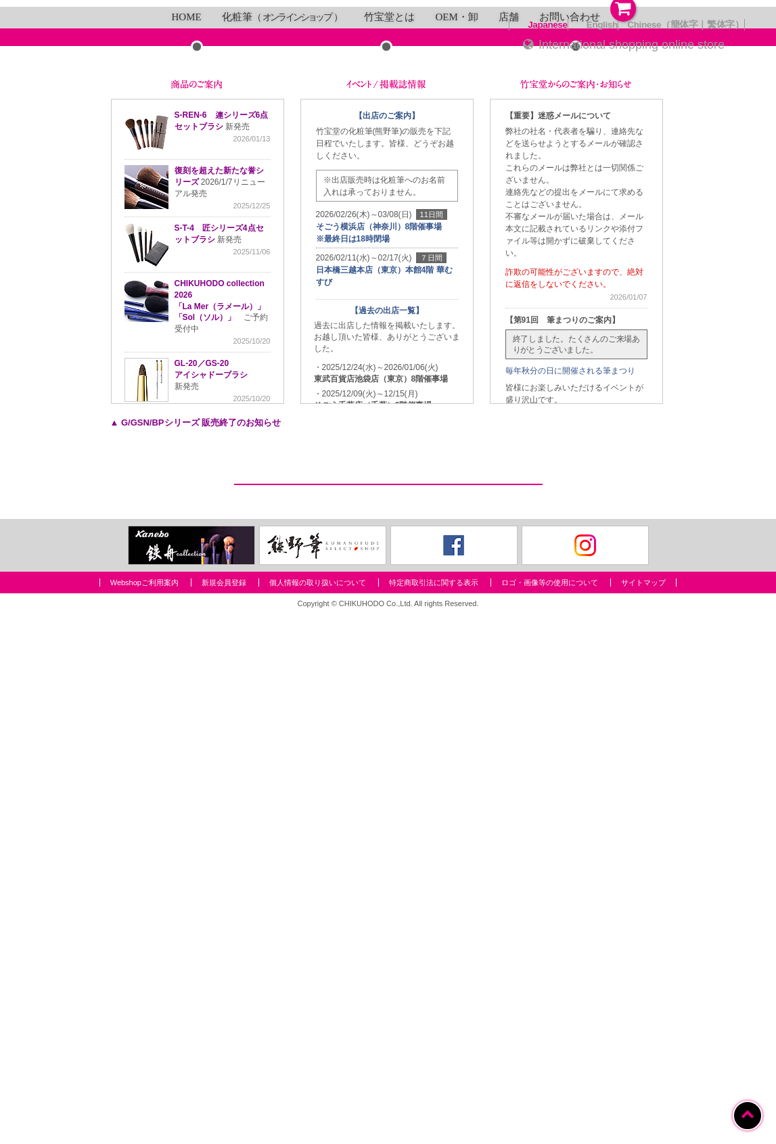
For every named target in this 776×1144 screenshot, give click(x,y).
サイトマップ (643, 1112)
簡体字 (684, 25)
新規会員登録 (224, 1112)
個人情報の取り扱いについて (317, 1112)
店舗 (509, 421)
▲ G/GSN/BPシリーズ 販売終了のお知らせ (195, 827)
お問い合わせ (569, 421)
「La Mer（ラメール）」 (220, 710)
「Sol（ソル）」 (205, 722)
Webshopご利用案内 (144, 1112)
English (602, 25)
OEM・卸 (456, 421)
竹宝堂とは (389, 421)
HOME (187, 421)
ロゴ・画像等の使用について (549, 1112)
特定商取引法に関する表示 (433, 1112)
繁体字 (721, 25)
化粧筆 (283, 421)
